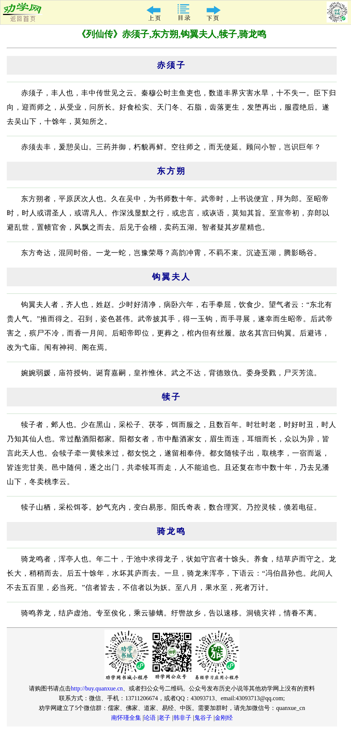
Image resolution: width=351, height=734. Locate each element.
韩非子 (182, 717)
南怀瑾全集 (126, 717)
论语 (150, 717)
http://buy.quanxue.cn (97, 688)
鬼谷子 (203, 717)
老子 (164, 717)
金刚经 (224, 717)
